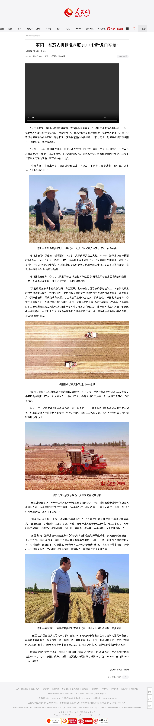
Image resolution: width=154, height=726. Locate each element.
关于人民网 (35, 689)
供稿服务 (85, 689)
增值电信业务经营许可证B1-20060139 (74, 703)
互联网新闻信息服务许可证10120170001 (43, 703)
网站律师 (114, 689)
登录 (144, 29)
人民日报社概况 (22, 689)
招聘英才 (55, 689)
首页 (2, 29)
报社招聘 (46, 689)
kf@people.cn (55, 698)
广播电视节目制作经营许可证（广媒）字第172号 (108, 703)
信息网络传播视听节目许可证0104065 (27, 707)
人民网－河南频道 (58, 56)
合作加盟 (75, 689)
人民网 (28, 36)
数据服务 (95, 689)
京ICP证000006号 (111, 707)
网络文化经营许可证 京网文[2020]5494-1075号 (59, 707)
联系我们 (134, 689)
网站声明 (105, 689)
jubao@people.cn (100, 693)
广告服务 (65, 689)
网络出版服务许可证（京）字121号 (91, 707)
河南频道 (36, 36)
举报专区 (102, 29)
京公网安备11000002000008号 (130, 707)
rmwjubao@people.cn (109, 698)
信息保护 (124, 689)
